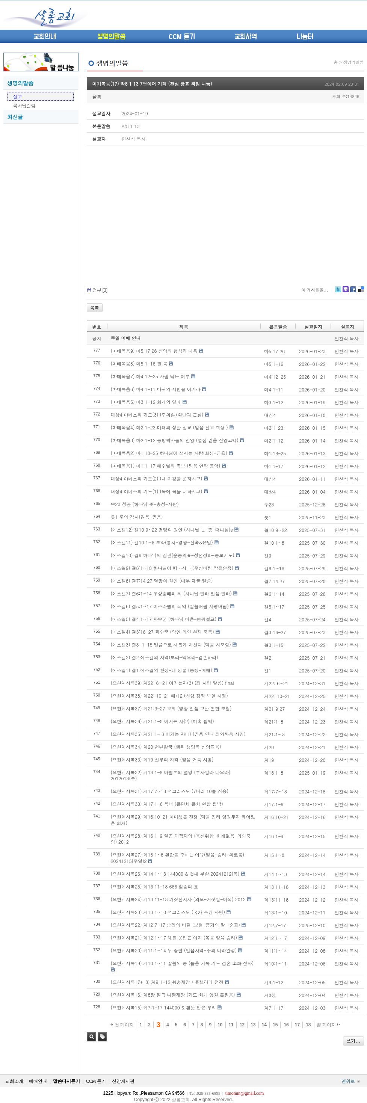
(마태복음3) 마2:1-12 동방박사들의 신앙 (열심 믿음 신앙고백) (175, 440)
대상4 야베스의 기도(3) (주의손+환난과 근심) (157, 414)
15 (275, 1024)
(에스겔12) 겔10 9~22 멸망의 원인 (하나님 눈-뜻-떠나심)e (172, 529)
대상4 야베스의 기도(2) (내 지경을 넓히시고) (156, 478)
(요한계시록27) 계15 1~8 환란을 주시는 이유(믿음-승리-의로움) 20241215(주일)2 (178, 857)
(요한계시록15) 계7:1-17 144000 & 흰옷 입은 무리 (163, 1007)
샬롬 (96, 97)
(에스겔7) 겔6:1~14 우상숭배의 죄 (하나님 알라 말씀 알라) (171, 593)
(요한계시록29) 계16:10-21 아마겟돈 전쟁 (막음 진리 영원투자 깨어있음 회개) (183, 819)
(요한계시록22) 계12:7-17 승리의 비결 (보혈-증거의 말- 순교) (175, 925)
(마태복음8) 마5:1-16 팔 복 (139, 363)
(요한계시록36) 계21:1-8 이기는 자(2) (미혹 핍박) (162, 721)
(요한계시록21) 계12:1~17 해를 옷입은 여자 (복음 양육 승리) (174, 937)
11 (231, 1024)
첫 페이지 (122, 1024)
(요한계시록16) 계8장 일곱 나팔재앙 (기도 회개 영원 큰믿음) (173, 994)
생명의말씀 (111, 37)
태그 (102, 1036)
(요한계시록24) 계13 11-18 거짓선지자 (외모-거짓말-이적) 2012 (178, 899)
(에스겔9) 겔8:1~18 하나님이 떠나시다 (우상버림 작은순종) (172, 568)
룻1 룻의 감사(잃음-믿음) (137, 517)
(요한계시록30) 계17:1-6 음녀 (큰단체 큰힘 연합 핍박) (167, 804)
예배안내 (38, 1081)
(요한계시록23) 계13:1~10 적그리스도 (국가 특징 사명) (168, 912)
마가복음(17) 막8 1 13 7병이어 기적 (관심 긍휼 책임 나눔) (152, 83)
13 (253, 1024)
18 (308, 1024)
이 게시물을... (314, 290)
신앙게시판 (123, 1081)
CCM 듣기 (182, 37)
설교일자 (313, 326)
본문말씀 (278, 326)
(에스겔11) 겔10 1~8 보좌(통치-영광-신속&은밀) (162, 542)
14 (264, 1024)
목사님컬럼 (24, 105)
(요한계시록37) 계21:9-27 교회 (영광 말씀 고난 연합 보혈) (171, 708)
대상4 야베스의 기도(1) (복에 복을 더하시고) (156, 491)
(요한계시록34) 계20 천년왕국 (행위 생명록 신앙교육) (166, 746)
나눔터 (304, 37)
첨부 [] (100, 290)
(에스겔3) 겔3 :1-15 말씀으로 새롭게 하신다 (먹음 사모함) (171, 644)
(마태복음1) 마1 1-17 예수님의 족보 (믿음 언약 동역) (166, 465)
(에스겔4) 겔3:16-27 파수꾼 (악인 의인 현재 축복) (162, 632)
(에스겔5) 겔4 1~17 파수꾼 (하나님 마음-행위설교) (164, 619)
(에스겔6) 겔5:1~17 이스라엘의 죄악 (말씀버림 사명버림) (170, 606)
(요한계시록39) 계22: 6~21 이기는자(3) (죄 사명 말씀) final (172, 683)
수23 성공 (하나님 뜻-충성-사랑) (145, 504)
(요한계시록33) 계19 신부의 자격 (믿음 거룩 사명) (162, 759)
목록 (94, 307)
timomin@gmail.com (244, 1093)
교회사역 (245, 37)
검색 (91, 1036)
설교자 (347, 326)
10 (219, 1024)
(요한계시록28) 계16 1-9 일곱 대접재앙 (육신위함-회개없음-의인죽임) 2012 (181, 839)
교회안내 (44, 37)
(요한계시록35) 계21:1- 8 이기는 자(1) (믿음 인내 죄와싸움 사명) (178, 734)
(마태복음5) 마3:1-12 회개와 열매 (146, 402)
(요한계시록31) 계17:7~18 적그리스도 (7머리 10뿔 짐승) (170, 791)
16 (286, 1024)
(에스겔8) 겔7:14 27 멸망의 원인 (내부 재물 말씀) (162, 580)
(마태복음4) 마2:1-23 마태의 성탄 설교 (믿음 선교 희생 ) (169, 427)
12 (242, 1024)
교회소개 (14, 1081)
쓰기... (353, 1041)
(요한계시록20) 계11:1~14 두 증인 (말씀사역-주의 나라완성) (174, 950)
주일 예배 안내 (126, 338)
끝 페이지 (328, 1024)
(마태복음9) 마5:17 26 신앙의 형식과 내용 (154, 351)
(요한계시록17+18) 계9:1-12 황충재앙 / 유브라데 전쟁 (167, 982)
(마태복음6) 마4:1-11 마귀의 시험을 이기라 (156, 389)
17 (297, 1024)
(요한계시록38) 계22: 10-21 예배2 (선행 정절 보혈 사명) (169, 695)
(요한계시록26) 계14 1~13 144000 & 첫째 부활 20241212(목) (175, 873)
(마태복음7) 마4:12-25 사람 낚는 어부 (150, 376)
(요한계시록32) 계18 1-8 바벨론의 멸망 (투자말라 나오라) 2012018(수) (171, 775)
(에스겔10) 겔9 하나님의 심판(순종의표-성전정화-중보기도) (172, 555)
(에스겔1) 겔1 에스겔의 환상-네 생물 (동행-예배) (161, 670)
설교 (17, 96)
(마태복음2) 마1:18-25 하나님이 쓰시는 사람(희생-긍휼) (169, 453)
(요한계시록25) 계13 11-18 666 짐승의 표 (154, 886)
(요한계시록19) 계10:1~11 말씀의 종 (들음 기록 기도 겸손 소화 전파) (182, 963)
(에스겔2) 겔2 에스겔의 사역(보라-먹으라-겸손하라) (164, 657)
